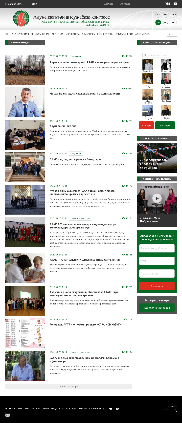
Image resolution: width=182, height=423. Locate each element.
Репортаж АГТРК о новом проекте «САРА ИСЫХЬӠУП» (86, 324)
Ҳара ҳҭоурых (105, 34)
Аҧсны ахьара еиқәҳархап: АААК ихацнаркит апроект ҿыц (89, 62)
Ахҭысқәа (57, 34)
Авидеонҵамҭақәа (80, 218)
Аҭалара (108, 3)
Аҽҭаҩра (125, 3)
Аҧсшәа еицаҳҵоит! (63, 126)
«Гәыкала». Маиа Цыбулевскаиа (150, 219)
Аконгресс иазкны (22, 34)
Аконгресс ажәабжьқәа (92, 408)
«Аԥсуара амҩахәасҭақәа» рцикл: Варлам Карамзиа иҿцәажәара (84, 359)
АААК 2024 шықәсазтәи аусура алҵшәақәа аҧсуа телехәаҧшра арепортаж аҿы (83, 225)
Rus (158, 14)
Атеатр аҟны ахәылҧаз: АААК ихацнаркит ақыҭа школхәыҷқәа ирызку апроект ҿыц (82, 192)
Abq (166, 22)
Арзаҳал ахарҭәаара (157, 307)
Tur (174, 14)
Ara (174, 22)
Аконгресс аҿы (13, 408)
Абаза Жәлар (42, 34)
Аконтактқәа (32, 408)
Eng (166, 14)
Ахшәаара (157, 286)
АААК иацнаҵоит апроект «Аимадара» (75, 159)
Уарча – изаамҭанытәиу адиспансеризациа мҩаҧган (85, 259)
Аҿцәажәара (142, 34)
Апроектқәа (73, 34)
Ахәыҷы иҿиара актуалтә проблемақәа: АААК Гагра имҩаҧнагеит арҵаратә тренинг (84, 293)
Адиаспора (88, 34)
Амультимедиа (124, 34)
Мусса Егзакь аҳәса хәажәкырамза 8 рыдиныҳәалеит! (85, 93)
